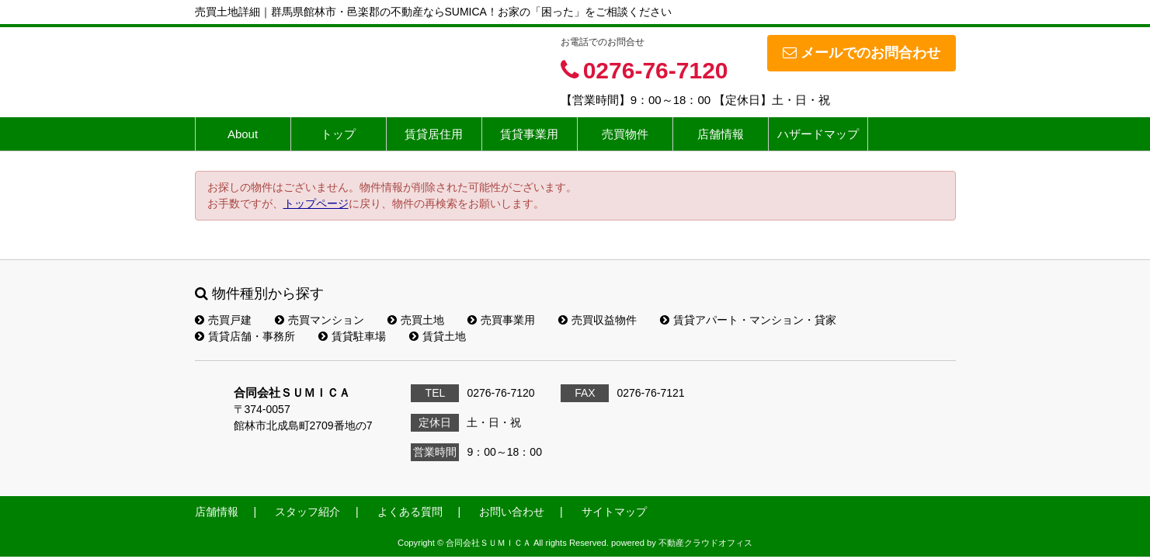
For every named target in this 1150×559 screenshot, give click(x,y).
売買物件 (625, 134)
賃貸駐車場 (352, 336)
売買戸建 (223, 320)
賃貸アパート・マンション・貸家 (748, 320)
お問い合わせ (511, 511)
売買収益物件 (597, 320)
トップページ (316, 203)
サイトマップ (614, 511)
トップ (338, 134)
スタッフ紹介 (307, 511)
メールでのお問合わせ (861, 53)
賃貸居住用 (434, 134)
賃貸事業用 (529, 134)
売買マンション (319, 320)
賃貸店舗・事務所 (245, 336)
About (243, 134)
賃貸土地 (437, 336)
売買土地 (415, 320)
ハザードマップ (818, 134)
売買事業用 (501, 320)
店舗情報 (720, 134)
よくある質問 (410, 511)
